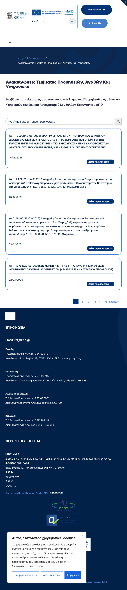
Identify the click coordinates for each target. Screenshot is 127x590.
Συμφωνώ (73, 575)
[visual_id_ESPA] (53, 8)
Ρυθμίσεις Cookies (26, 575)
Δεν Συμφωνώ (51, 575)
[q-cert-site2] (64, 500)
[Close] (82, 535)
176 (105, 301)
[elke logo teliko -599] (16, 13)
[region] (46, 557)
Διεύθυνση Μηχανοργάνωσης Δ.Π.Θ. (90, 582)
